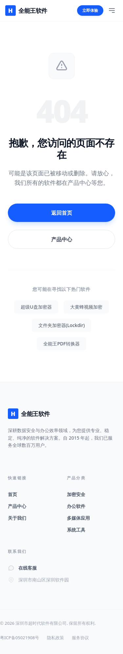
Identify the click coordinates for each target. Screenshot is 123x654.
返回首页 (61, 212)
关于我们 (17, 518)
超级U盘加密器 (36, 307)
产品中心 (61, 239)
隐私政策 (55, 638)
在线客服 (27, 568)
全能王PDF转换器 (61, 343)
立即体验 (90, 10)
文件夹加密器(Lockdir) (61, 325)
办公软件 (76, 506)
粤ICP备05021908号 (19, 638)
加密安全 (76, 494)
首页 (12, 494)
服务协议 (80, 638)
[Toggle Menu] (112, 10)
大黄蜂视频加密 (86, 307)
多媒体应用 (78, 518)
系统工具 (76, 530)
